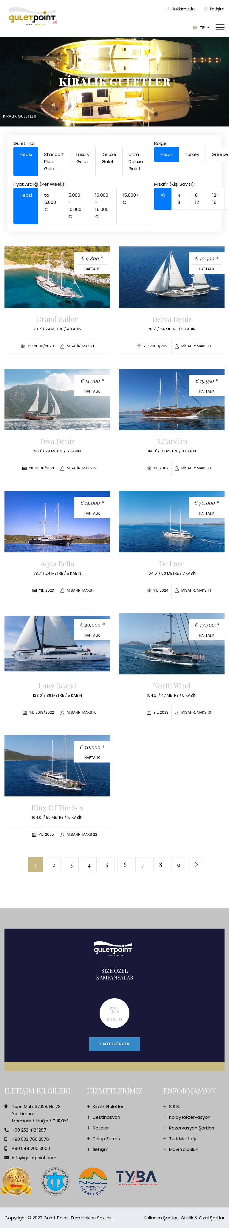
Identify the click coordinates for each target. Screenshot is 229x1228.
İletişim (214, 9)
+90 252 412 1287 (29, 1130)
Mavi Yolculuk (183, 1149)
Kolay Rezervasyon (190, 1117)
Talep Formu (106, 1138)
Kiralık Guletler (108, 1106)
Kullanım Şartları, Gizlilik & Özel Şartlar (184, 1218)
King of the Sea (57, 807)
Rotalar (101, 1128)
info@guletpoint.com (34, 1158)
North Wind (172, 685)
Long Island (57, 685)
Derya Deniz (172, 319)
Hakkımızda (180, 9)
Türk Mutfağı (182, 1138)
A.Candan (171, 441)
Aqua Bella (57, 563)
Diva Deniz (57, 441)
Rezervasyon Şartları (191, 1128)
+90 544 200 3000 (31, 1149)
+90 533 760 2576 (30, 1139)
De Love (172, 563)
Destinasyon (106, 1117)
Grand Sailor (57, 319)
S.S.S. (174, 1106)
